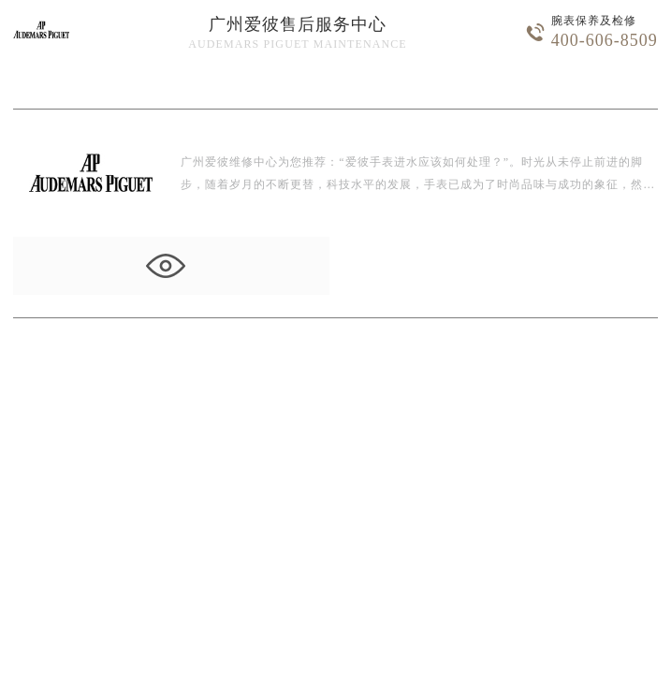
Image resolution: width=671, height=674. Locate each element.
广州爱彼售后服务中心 (298, 24)
